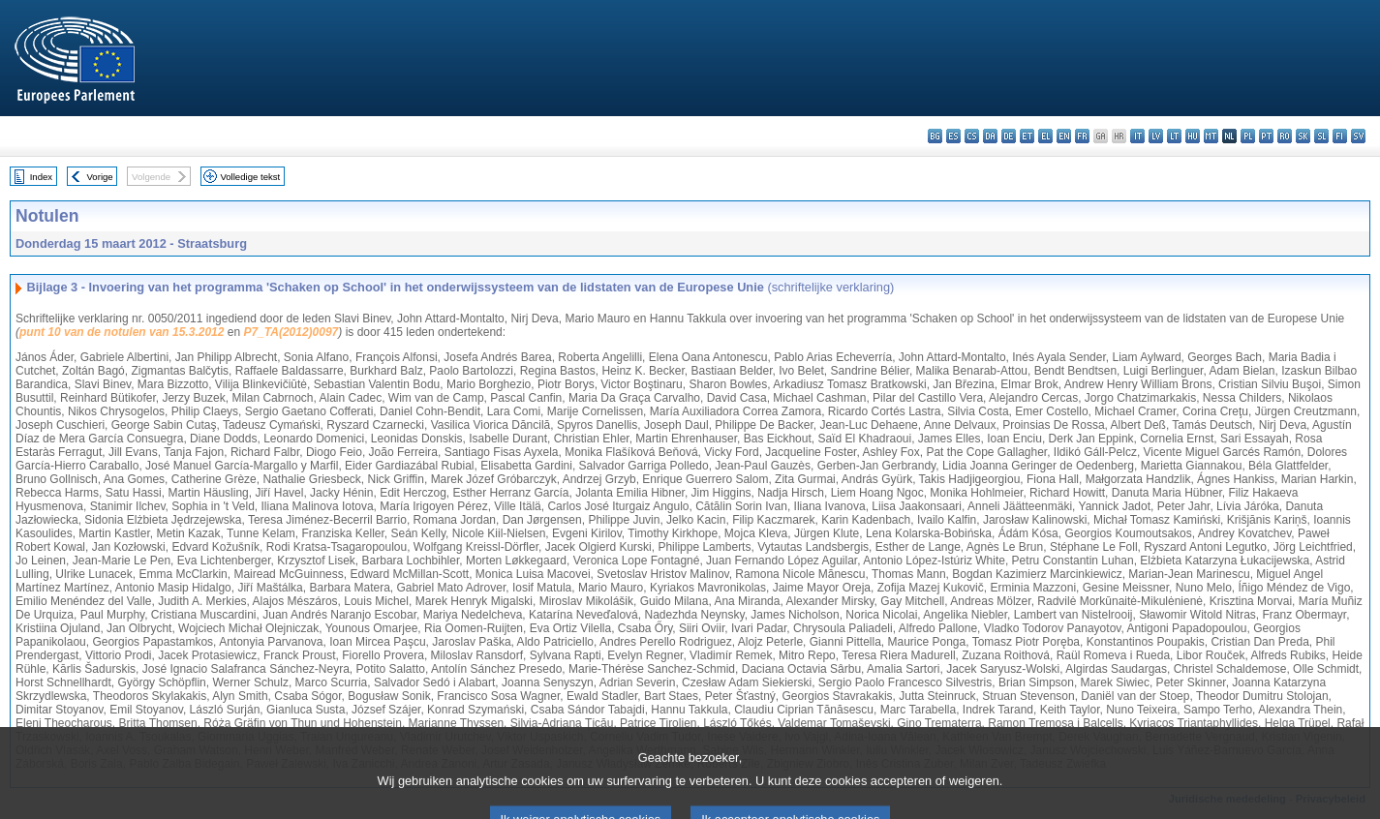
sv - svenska (1358, 136)
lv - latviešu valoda (1156, 136)
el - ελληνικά (1045, 136)
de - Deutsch (1008, 136)
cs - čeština (972, 136)
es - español (953, 136)
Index (41, 176)
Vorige (100, 176)
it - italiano (1137, 136)
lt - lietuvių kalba (1174, 136)
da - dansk (990, 136)
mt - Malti (1211, 136)
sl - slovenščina (1321, 136)
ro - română (1284, 136)
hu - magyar (1192, 136)
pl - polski (1248, 136)
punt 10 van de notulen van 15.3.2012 (121, 332)
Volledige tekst (250, 176)
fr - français (1082, 136)
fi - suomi (1340, 136)
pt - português (1266, 136)
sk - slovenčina (1303, 136)
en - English (1064, 136)
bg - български (935, 136)
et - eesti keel (1027, 136)
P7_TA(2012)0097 (290, 332)
